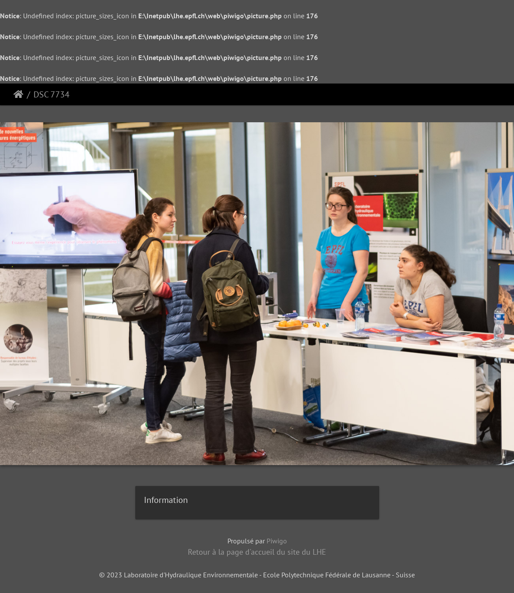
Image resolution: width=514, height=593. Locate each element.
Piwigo (277, 540)
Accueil (18, 94)
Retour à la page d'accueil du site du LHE (257, 552)
